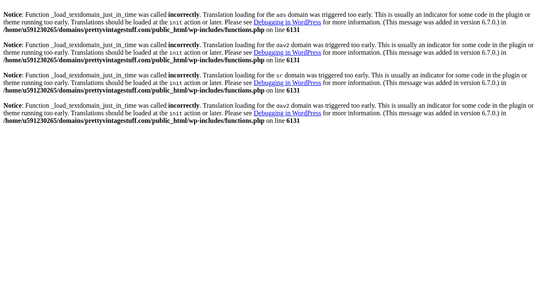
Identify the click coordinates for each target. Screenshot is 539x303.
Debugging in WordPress (287, 22)
